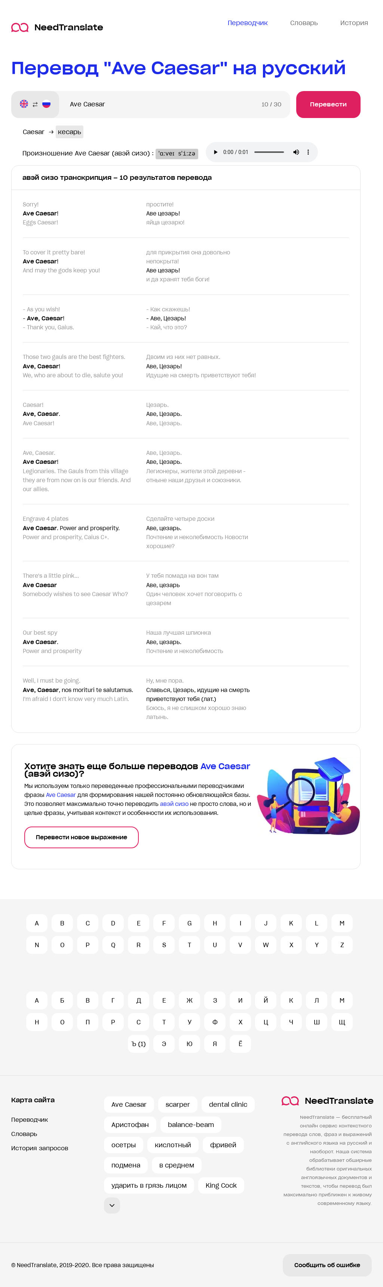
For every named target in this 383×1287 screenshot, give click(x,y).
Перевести (328, 104)
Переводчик (29, 1119)
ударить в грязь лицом (149, 1185)
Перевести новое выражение (81, 837)
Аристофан (130, 1125)
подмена (125, 1165)
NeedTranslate (57, 27)
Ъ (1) (138, 1044)
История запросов (39, 1148)
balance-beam (191, 1125)
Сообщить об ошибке (327, 1265)
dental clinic (228, 1104)
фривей (223, 1145)
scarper (178, 1104)
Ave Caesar (129, 1104)
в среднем (176, 1165)
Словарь (24, 1134)
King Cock (221, 1185)
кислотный (173, 1145)
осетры (123, 1145)
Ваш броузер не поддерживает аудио (272, 153)
